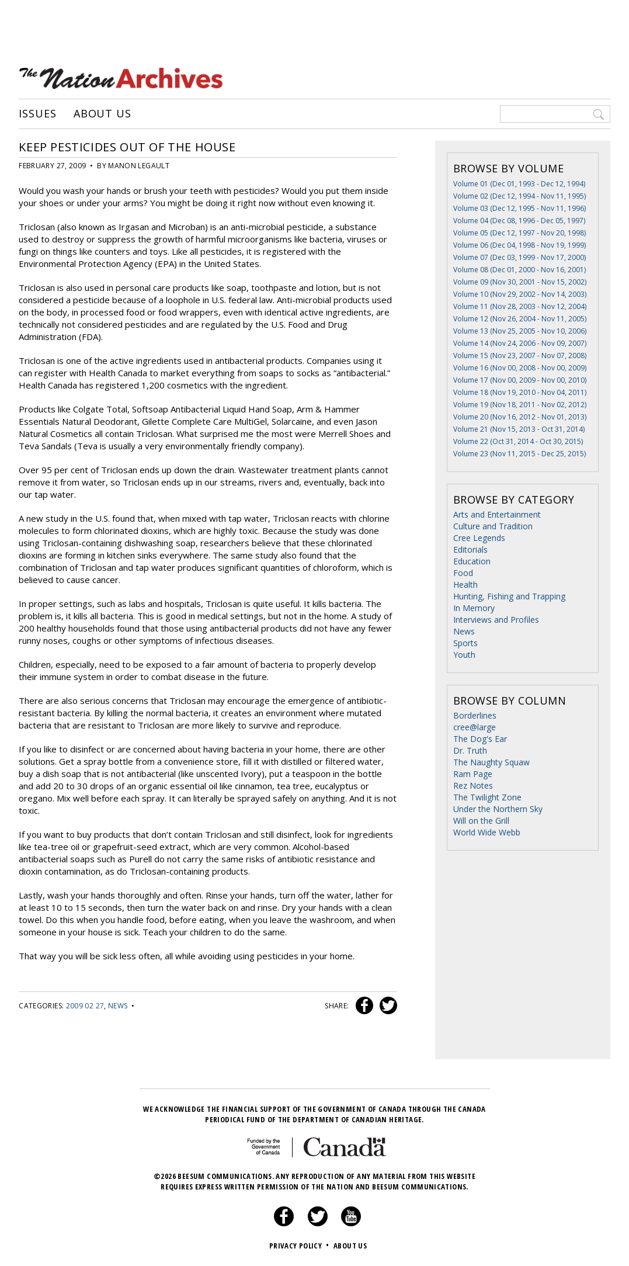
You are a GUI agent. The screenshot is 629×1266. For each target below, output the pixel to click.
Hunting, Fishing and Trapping (509, 596)
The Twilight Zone (487, 797)
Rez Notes (473, 785)
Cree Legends (479, 537)
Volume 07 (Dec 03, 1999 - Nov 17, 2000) (519, 257)
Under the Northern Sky (498, 808)
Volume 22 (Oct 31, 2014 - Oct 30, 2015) (518, 441)
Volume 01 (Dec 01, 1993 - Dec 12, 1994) (519, 184)
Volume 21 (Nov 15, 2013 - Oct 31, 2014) (519, 429)
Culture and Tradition (493, 526)
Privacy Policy (300, 1245)
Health (465, 584)
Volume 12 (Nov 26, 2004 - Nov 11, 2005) (519, 319)
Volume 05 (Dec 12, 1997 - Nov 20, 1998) (519, 233)
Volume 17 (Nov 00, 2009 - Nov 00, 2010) (519, 380)
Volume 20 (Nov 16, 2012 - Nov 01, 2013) (519, 417)
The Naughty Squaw (491, 762)
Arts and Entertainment (497, 514)
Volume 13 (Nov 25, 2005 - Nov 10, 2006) (519, 331)
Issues (37, 114)
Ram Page (472, 773)
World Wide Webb (486, 832)
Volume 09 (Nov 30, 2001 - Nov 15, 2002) (519, 282)
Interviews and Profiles (496, 619)
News (117, 1006)
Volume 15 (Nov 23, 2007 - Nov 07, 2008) (519, 355)
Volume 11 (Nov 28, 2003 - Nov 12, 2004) (519, 306)
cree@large (474, 727)
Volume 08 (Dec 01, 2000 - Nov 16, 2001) (519, 270)
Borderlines (474, 715)
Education (472, 561)
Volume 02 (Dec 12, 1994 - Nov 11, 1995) (519, 196)
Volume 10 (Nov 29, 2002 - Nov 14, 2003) (519, 294)
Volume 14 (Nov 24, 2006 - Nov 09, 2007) (519, 343)
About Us (102, 114)
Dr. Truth (470, 750)
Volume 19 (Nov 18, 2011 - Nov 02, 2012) (519, 405)
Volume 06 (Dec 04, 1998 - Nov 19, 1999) (519, 245)
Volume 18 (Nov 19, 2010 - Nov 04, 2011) (519, 392)
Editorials (470, 549)
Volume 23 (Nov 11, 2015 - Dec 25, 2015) (519, 454)
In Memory (474, 607)
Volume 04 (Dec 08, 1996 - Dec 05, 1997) (519, 221)
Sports (465, 642)
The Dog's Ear (480, 738)
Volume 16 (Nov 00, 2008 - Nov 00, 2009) (519, 368)
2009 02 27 (85, 1006)
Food (463, 572)
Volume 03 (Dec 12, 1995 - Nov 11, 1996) (519, 208)
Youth (464, 654)
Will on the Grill (481, 820)
